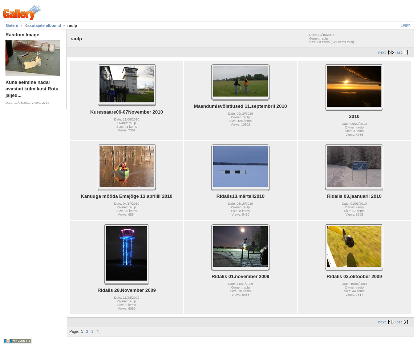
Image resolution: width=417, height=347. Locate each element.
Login (405, 25)
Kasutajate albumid (42, 25)
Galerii (12, 25)
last (399, 52)
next (382, 52)
